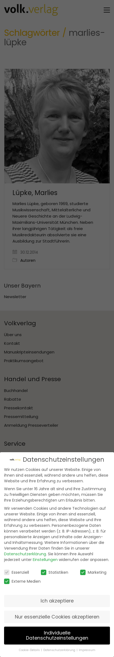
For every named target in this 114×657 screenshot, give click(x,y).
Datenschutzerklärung (25, 553)
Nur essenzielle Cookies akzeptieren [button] (57, 616)
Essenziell (16, 572)
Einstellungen (45, 559)
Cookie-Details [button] (30, 650)
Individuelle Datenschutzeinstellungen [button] (57, 635)
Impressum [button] (87, 650)
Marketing (93, 572)
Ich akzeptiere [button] (57, 600)
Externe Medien (22, 581)
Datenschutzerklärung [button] (59, 650)
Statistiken (54, 572)
